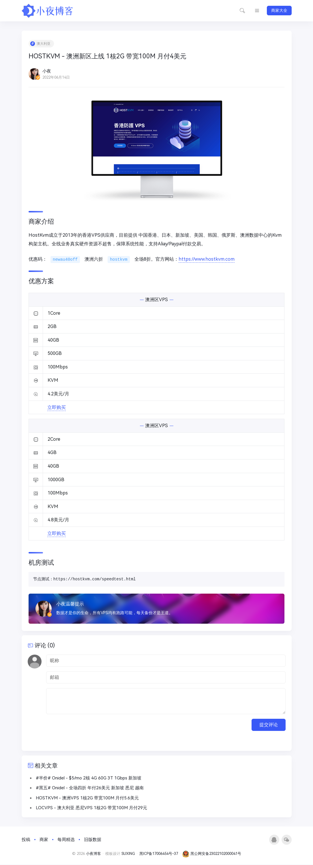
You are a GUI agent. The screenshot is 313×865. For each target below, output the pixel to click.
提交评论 (268, 725)
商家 (44, 840)
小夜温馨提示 (70, 604)
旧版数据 (92, 840)
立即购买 (57, 407)
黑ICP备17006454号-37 (158, 854)
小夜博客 (93, 854)
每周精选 (66, 840)
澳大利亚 (44, 44)
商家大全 (279, 10)
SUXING (128, 854)
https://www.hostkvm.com (207, 259)
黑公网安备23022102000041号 (211, 854)
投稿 (26, 840)
